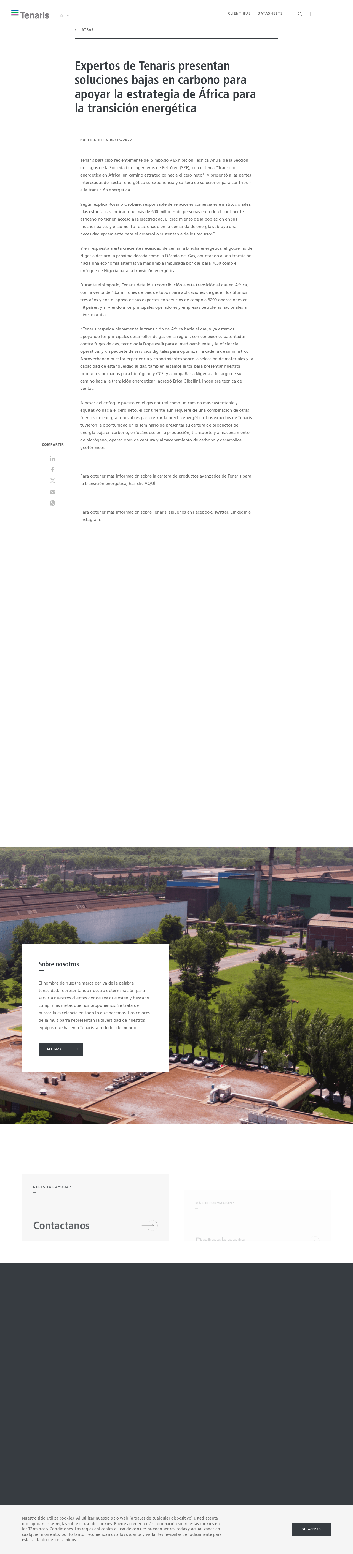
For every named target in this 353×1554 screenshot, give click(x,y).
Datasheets (270, 13)
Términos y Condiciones (50, 1529)
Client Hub (239, 13)
